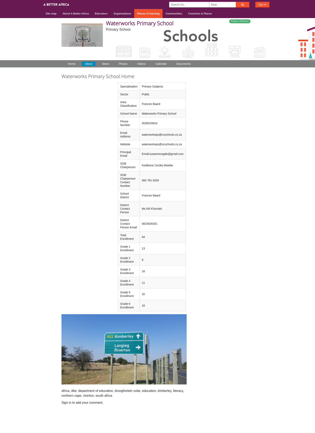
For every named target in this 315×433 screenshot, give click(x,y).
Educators (101, 13)
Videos (141, 63)
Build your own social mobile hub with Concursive (157, 426)
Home (71, 63)
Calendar (161, 63)
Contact (221, 417)
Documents (183, 63)
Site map (51, 13)
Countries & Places (200, 13)
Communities (174, 13)
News (105, 63)
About (88, 63)
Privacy (249, 417)
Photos (123, 63)
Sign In (262, 4)
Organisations (122, 13)
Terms (235, 417)
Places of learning (148, 13)
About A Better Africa (75, 13)
